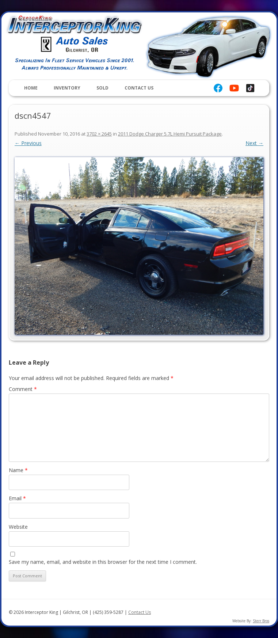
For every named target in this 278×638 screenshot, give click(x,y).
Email (17, 498)
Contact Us (139, 88)
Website (18, 526)
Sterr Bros (261, 620)
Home (31, 88)
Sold (102, 88)
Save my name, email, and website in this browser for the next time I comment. (103, 561)
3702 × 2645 (99, 133)
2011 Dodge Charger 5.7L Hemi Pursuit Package (170, 133)
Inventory (67, 88)
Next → (254, 143)
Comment (23, 389)
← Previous (28, 143)
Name (18, 470)
